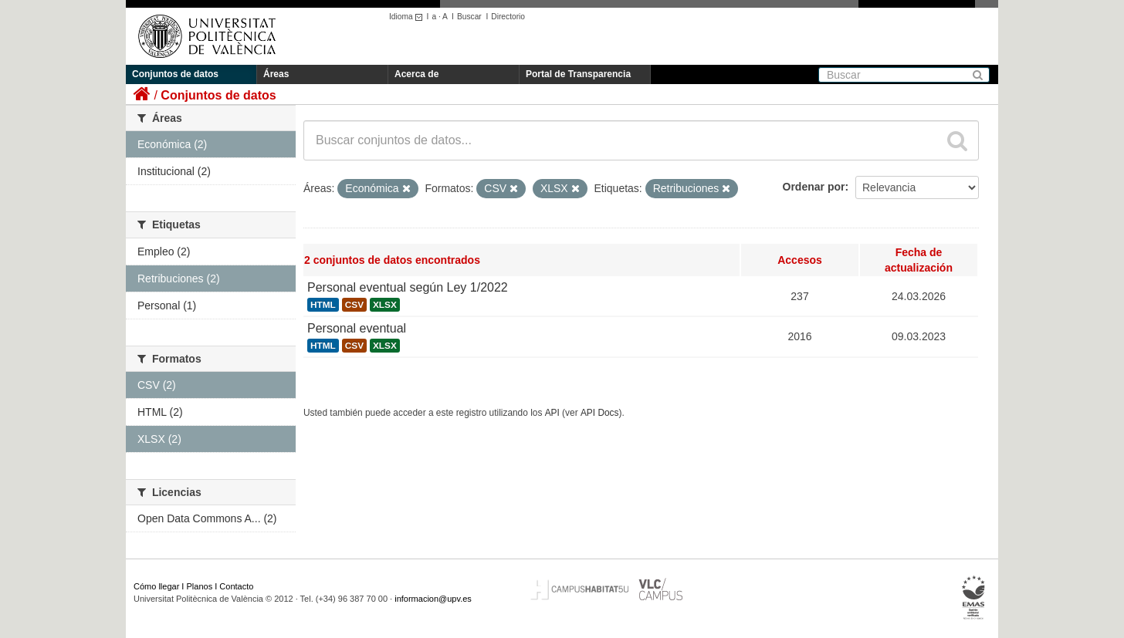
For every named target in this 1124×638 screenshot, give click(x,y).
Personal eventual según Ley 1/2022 (407, 287)
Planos (200, 586)
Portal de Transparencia (578, 74)
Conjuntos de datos (175, 74)
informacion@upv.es (433, 598)
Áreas (276, 74)
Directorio (508, 16)
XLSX (385, 304)
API (552, 412)
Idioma (408, 16)
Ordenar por (814, 187)
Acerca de (416, 74)
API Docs (600, 412)
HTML (323, 304)
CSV (354, 304)
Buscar (469, 16)
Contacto (236, 586)
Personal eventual (356, 328)
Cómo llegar (156, 586)
